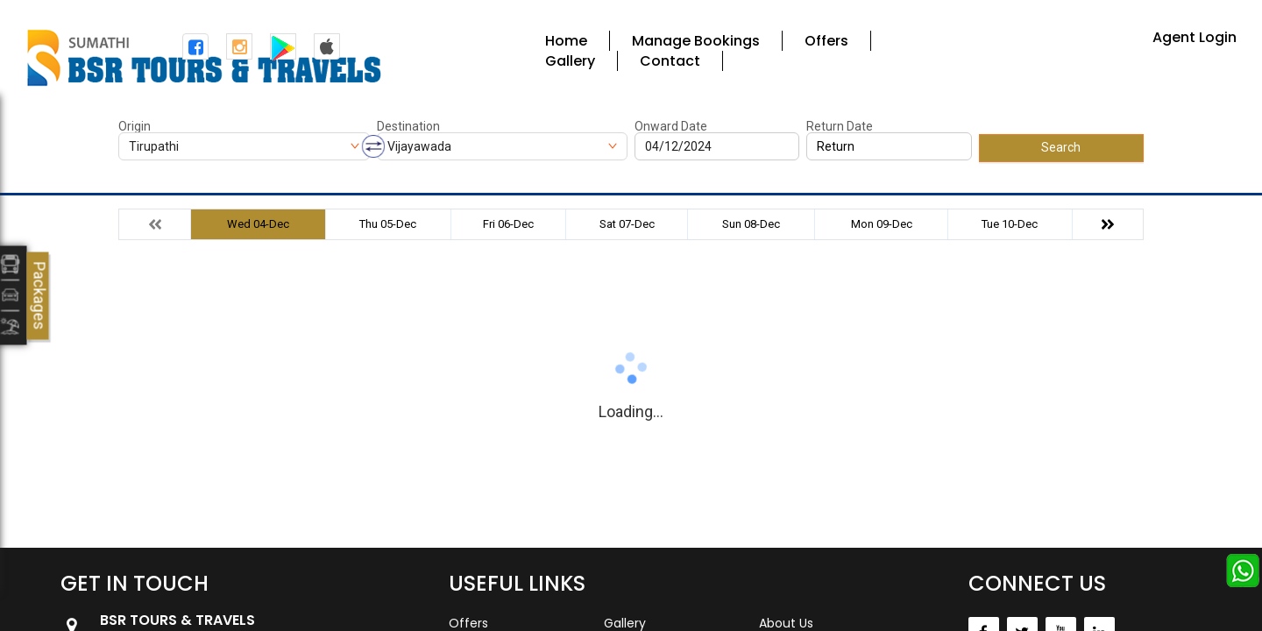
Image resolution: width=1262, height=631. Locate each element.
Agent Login (1194, 37)
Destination (408, 126)
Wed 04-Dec (258, 223)
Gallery (570, 60)
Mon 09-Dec (881, 223)
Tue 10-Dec (1010, 223)
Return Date (839, 126)
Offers (826, 40)
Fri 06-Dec (508, 223)
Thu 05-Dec (387, 223)
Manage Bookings (696, 40)
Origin (134, 126)
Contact (670, 60)
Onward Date (671, 126)
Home (566, 40)
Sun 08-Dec (751, 223)
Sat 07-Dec (627, 223)
